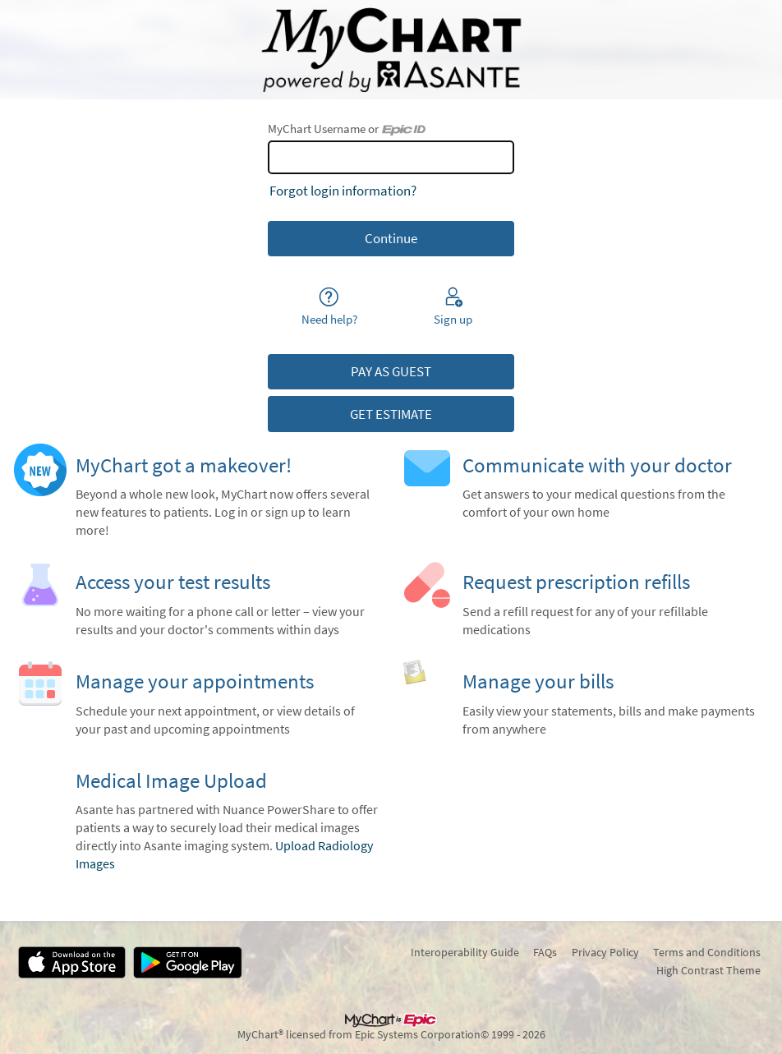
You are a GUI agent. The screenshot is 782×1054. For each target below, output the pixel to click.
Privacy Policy (605, 952)
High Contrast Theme (708, 970)
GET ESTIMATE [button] (391, 414)
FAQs (545, 952)
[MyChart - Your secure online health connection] (391, 50)
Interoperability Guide (465, 952)
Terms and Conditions (707, 952)
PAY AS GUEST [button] (391, 371)
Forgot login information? (342, 191)
